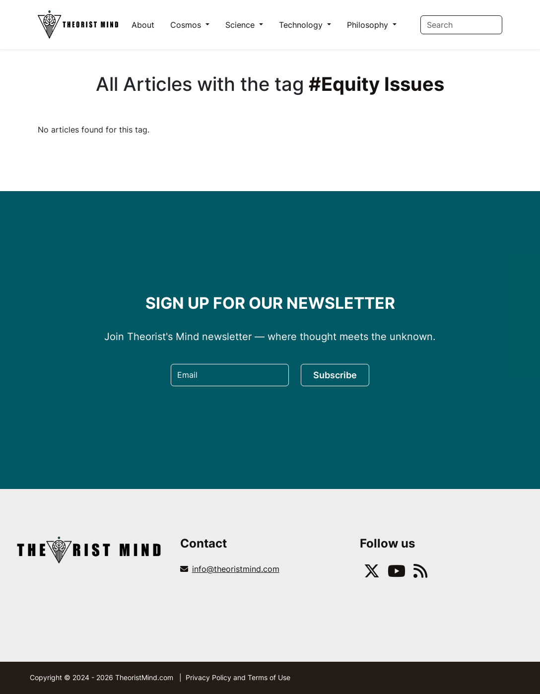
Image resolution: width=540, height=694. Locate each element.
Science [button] (241, 25)
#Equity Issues (376, 83)
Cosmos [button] (186, 25)
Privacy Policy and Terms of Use (238, 677)
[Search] (461, 24)
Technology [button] (302, 25)
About (143, 25)
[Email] (230, 375)
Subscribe (335, 375)
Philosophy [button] (369, 25)
